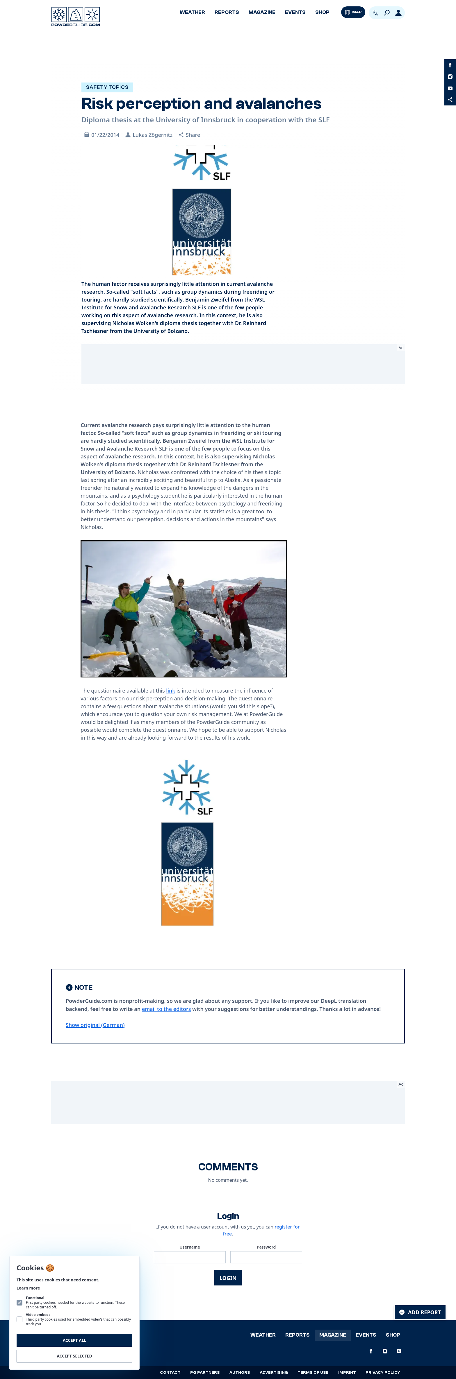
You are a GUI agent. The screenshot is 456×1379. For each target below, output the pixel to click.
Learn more (28, 1288)
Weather (192, 12)
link (170, 690)
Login (228, 1277)
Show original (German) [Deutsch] (95, 1024)
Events (295, 12)
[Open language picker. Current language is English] (375, 13)
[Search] (387, 13)
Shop (322, 12)
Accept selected (74, 1356)
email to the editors (166, 1008)
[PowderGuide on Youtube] (450, 88)
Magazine (262, 12)
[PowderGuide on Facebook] (450, 65)
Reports (227, 12)
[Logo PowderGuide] (75, 16)
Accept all (74, 1340)
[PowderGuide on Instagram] (450, 77)
